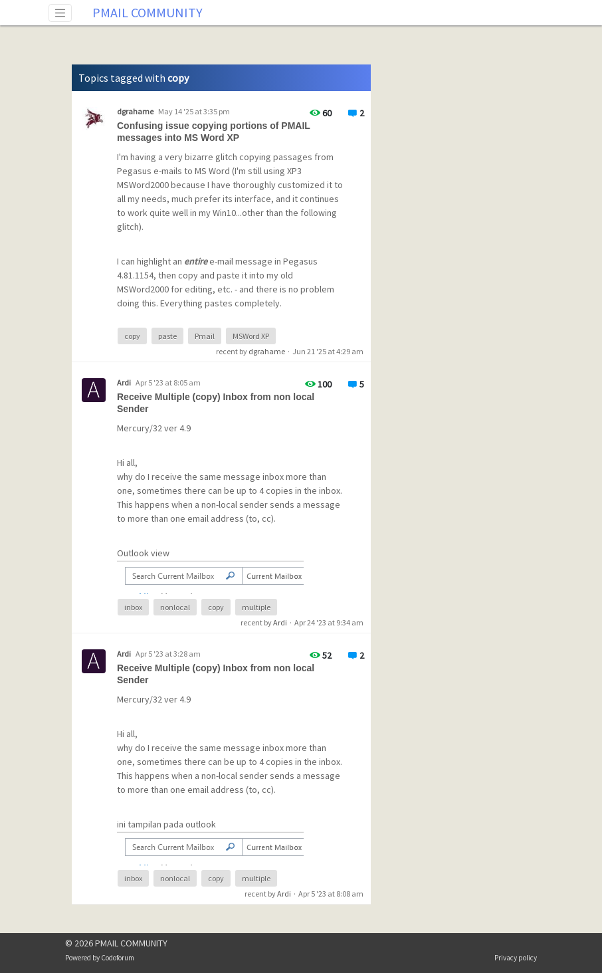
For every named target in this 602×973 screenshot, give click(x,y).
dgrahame (267, 351)
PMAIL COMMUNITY (147, 12)
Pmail (205, 336)
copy (132, 336)
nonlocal (175, 607)
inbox (133, 607)
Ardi (280, 622)
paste (167, 336)
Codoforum (117, 957)
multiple (256, 607)
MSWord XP (251, 336)
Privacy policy (515, 957)
